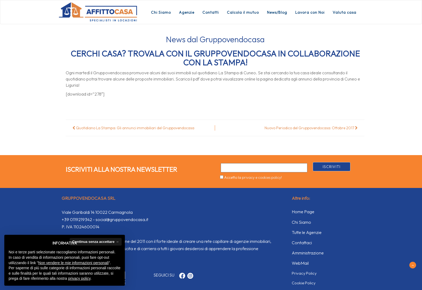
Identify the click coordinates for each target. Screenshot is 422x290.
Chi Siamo (161, 12)
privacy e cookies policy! (262, 177)
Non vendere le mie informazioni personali (73, 263)
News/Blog (277, 12)
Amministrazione (308, 253)
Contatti (210, 12)
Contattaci (302, 242)
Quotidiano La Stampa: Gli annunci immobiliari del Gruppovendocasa (133, 127)
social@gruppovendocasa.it (122, 219)
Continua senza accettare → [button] (95, 242)
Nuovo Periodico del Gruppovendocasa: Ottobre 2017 (311, 127)
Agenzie (186, 12)
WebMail (300, 263)
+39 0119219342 (77, 219)
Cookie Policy (303, 282)
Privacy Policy (304, 273)
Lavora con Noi (310, 12)
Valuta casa (344, 12)
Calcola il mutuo (243, 12)
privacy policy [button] (79, 278)
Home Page (303, 211)
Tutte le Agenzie (307, 232)
